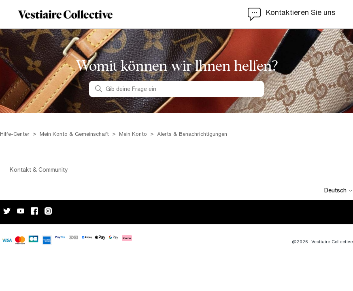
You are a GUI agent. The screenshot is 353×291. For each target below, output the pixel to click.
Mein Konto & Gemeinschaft (74, 134)
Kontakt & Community (39, 170)
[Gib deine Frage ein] (176, 89)
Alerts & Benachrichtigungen (192, 134)
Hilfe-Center (15, 134)
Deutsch (338, 190)
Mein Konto (133, 134)
